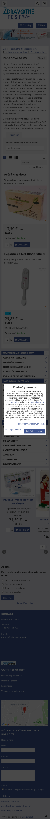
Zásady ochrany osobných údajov (31, 424)
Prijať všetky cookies (34, 431)
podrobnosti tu (13, 402)
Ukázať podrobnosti (13, 430)
